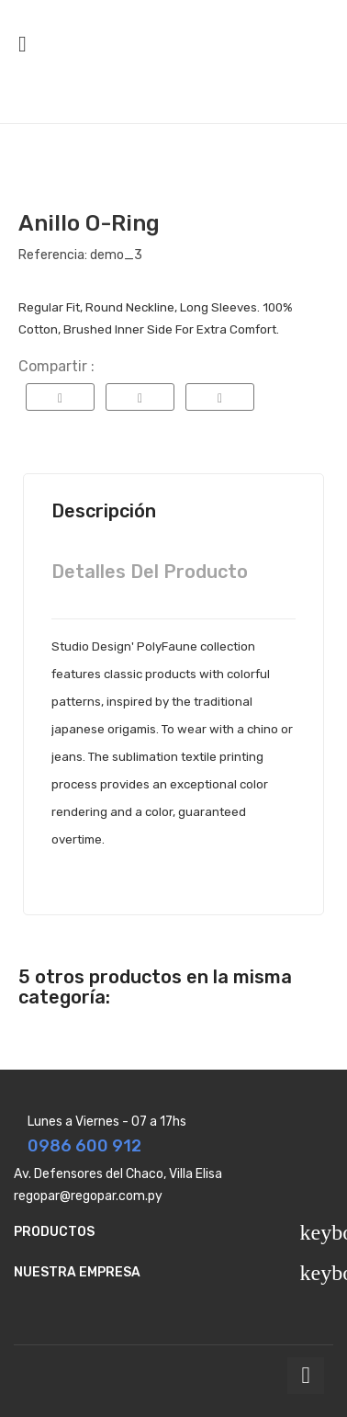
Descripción (103, 511)
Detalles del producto (149, 572)
